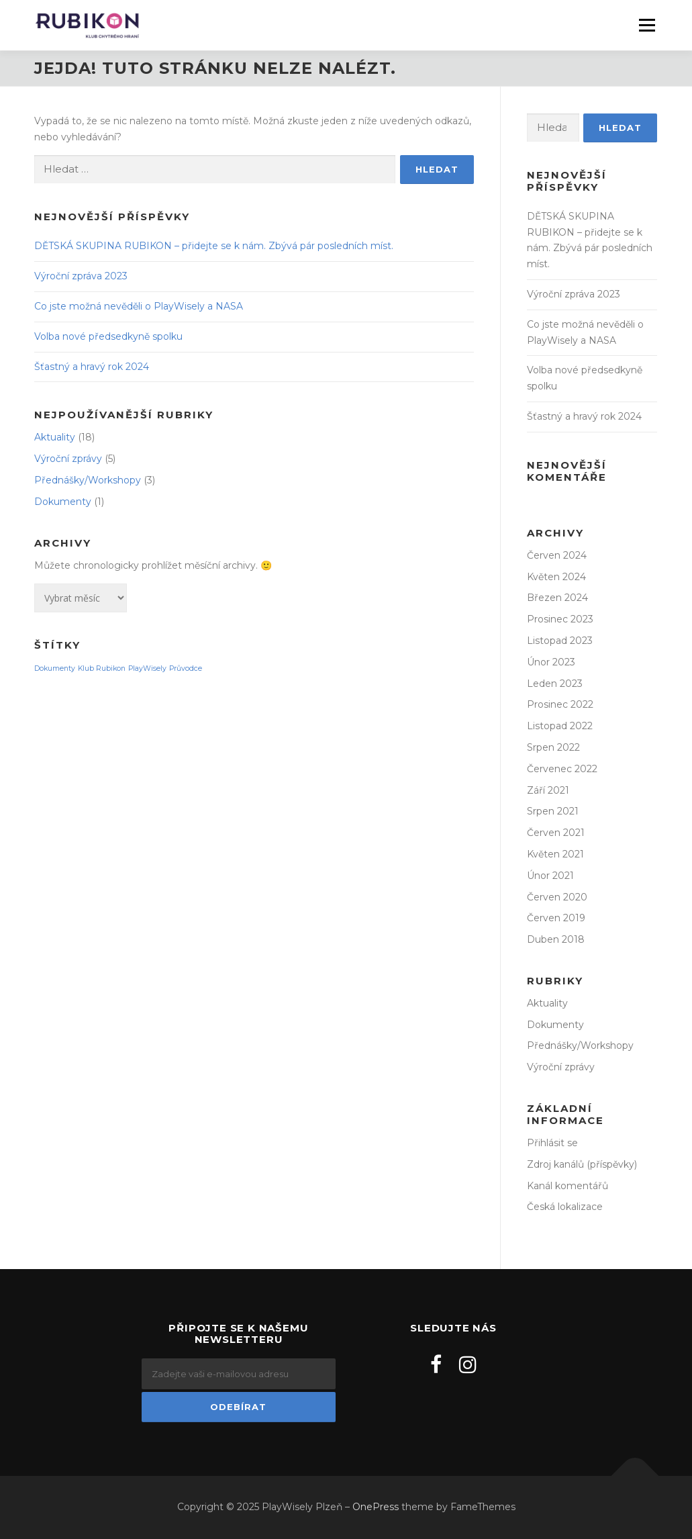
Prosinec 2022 (560, 704)
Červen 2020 (557, 897)
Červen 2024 (557, 555)
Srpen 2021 (553, 811)
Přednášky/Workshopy (87, 480)
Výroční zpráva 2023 (81, 276)
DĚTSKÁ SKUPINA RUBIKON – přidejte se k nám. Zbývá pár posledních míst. (213, 246)
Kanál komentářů (567, 1186)
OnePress (375, 1507)
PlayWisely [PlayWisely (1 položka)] (147, 668)
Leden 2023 (555, 684)
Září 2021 (548, 790)
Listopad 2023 (560, 641)
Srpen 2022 (553, 747)
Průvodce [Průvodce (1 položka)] (185, 668)
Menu (646, 25)
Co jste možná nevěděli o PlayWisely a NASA (138, 306)
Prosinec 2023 (560, 619)
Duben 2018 (556, 939)
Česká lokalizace (565, 1207)
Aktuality (54, 437)
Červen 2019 (556, 918)
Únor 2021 (550, 876)
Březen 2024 (557, 598)
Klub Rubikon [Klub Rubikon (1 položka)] (102, 668)
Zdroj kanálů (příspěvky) (582, 1164)
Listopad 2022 (560, 726)
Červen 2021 (556, 833)
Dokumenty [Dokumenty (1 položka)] (54, 668)
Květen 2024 (556, 577)
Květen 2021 (555, 854)
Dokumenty (62, 502)
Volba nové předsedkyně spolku (108, 336)
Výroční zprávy (68, 459)
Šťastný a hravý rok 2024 (91, 367)
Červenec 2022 (562, 769)
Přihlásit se (552, 1143)
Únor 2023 (551, 662)
